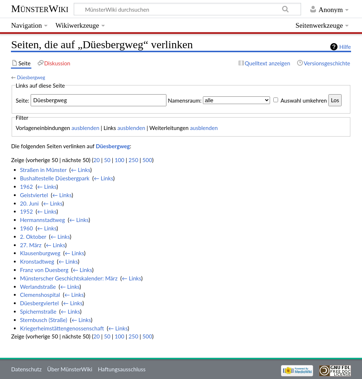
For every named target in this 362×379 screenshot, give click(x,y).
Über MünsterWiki (69, 369)
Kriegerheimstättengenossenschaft (62, 328)
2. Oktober (33, 236)
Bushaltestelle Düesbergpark (54, 178)
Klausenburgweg (40, 253)
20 (96, 160)
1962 (26, 186)
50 (107, 160)
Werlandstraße (38, 286)
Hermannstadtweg (42, 220)
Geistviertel (34, 195)
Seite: (22, 100)
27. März (31, 245)
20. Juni (29, 203)
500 (147, 160)
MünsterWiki (39, 8)
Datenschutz (26, 369)
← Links (80, 169)
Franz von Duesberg (44, 270)
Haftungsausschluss (122, 369)
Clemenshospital (40, 294)
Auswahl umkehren (304, 100)
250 (133, 160)
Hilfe (345, 46)
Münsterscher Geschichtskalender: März (69, 278)
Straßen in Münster (43, 169)
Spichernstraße (38, 311)
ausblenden (85, 128)
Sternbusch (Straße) (43, 320)
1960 (26, 228)
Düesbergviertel (39, 303)
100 (119, 160)
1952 (26, 211)
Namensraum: (184, 100)
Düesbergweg (31, 77)
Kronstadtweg (37, 261)
